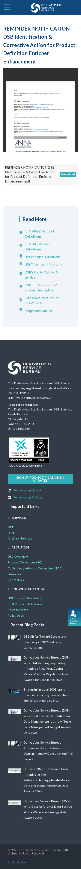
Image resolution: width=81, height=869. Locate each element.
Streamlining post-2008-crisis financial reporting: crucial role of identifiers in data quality (46, 695)
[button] (25, 466)
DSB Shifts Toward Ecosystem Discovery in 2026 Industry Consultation (45, 642)
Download (68, 174)
